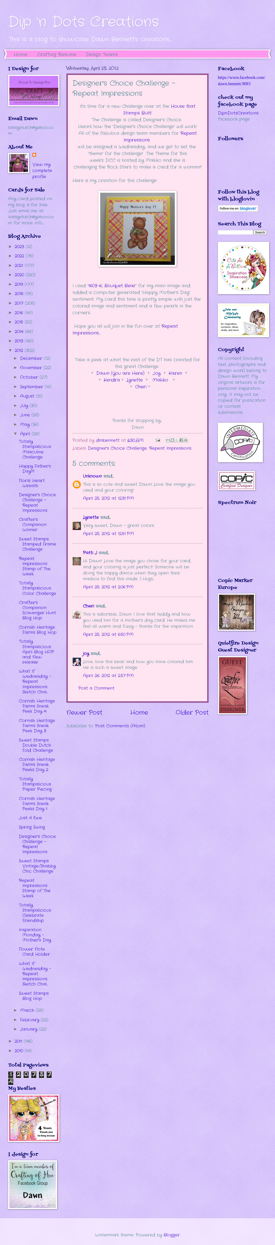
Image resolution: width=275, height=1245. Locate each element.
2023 (20, 247)
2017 (20, 303)
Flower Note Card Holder (34, 951)
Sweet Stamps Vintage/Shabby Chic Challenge (37, 866)
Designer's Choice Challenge (117, 448)
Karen (175, 373)
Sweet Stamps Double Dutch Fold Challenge (36, 745)
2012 (20, 351)
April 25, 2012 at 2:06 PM (108, 587)
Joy (157, 373)
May (25, 425)
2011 (19, 1041)
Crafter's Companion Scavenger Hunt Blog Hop (37, 610)
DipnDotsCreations (238, 113)
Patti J (90, 553)
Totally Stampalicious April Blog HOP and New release (36, 651)
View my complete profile (42, 171)
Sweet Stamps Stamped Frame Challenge (37, 544)
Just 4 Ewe (30, 818)
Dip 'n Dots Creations (83, 22)
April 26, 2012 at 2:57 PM (108, 676)
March (28, 1010)
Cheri (141, 387)
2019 (19, 284)
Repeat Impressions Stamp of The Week (35, 566)
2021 (20, 266)
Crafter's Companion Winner (33, 524)
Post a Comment (96, 688)
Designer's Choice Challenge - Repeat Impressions (37, 502)
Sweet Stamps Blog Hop (34, 996)
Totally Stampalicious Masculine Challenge (35, 449)
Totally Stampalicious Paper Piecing (35, 784)
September (32, 387)
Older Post (192, 713)
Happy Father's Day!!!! (35, 468)
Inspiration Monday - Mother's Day (35, 935)
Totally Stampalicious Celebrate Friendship (35, 913)
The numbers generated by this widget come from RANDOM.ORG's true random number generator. (236, 545)
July (25, 406)
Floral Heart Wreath (32, 483)
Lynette (135, 380)
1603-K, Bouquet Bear (112, 286)
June (25, 415)
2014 (20, 332)
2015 (20, 322)
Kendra (113, 380)
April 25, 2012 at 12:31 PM (108, 498)
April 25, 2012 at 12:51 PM (108, 534)
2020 (20, 275)
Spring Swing (32, 827)
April (26, 434)
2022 (20, 256)
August (28, 396)
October (30, 377)
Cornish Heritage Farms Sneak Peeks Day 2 (37, 764)
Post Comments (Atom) (120, 726)
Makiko (160, 380)
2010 (20, 1051)
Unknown (92, 476)
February (30, 1020)
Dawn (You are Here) (120, 373)
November (32, 368)
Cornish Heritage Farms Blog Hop (37, 629)
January (29, 1029)
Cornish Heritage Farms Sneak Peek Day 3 (37, 726)
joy (86, 654)
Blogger (172, 1235)
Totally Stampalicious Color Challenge (37, 588)
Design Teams (102, 54)
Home (21, 54)
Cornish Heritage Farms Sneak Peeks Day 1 (37, 804)
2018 (20, 294)
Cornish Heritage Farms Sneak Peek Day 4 (37, 706)
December (32, 358)
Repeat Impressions (170, 448)
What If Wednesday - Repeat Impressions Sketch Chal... (35, 681)
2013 (20, 341)
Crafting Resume (56, 54)
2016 (20, 313)
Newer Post (84, 713)
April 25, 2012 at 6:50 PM (108, 634)
